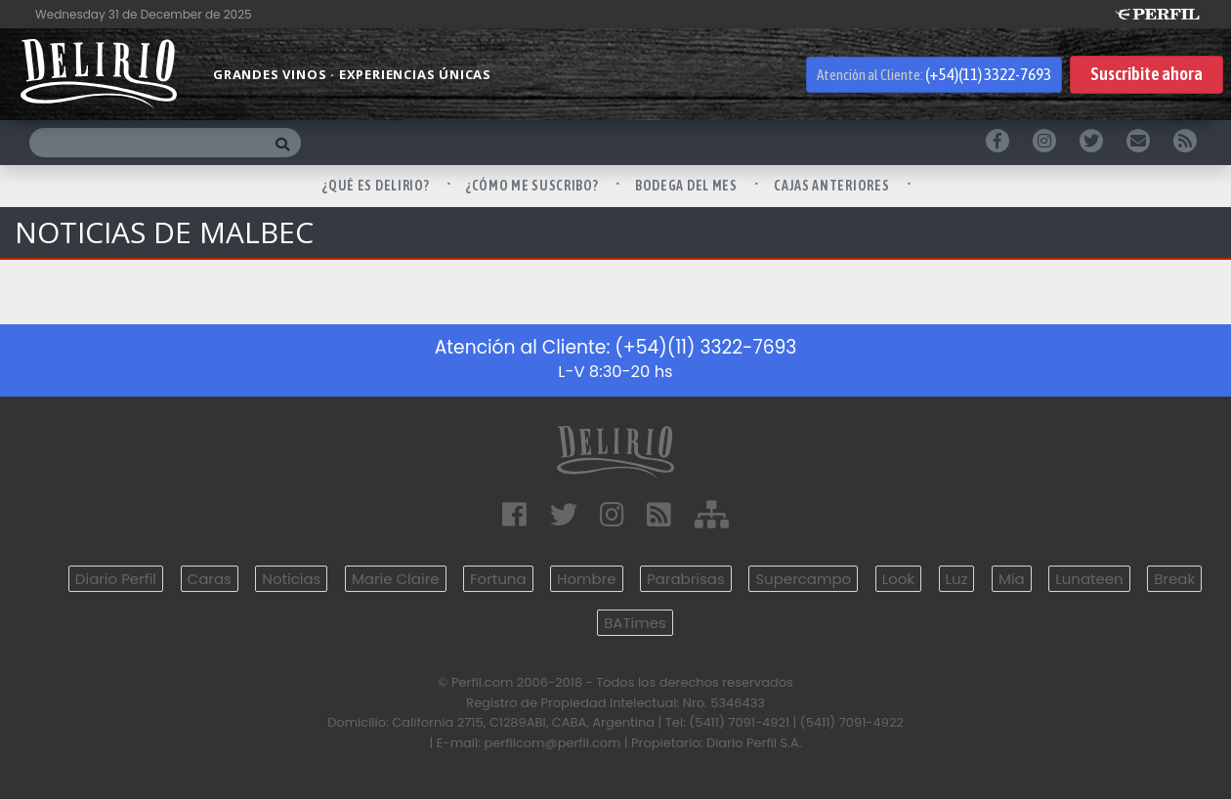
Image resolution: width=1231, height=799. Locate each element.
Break (1174, 578)
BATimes (635, 622)
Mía (1011, 578)
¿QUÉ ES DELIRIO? (377, 185)
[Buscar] (146, 142)
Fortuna (498, 578)
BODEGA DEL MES (688, 185)
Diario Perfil (115, 578)
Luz (957, 578)
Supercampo (803, 578)
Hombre (586, 578)
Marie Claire (396, 578)
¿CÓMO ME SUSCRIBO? (533, 185)
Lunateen (1089, 578)
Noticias (291, 578)
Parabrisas (686, 578)
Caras (210, 578)
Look (898, 578)
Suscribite (1146, 75)
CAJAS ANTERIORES (833, 185)
